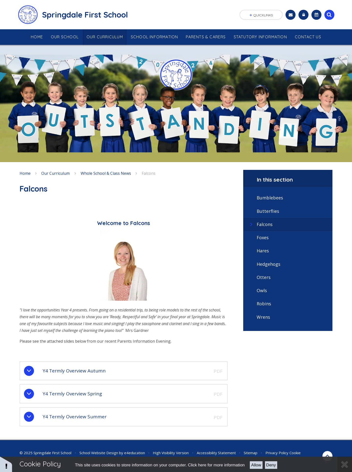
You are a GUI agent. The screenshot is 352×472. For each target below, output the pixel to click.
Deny (271, 465)
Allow (256, 465)
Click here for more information (216, 465)
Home (25, 173)
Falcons (148, 173)
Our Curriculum (55, 173)
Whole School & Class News (106, 173)
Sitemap (250, 452)
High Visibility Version (171, 452)
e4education (134, 452)
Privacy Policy (276, 452)
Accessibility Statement (216, 452)
